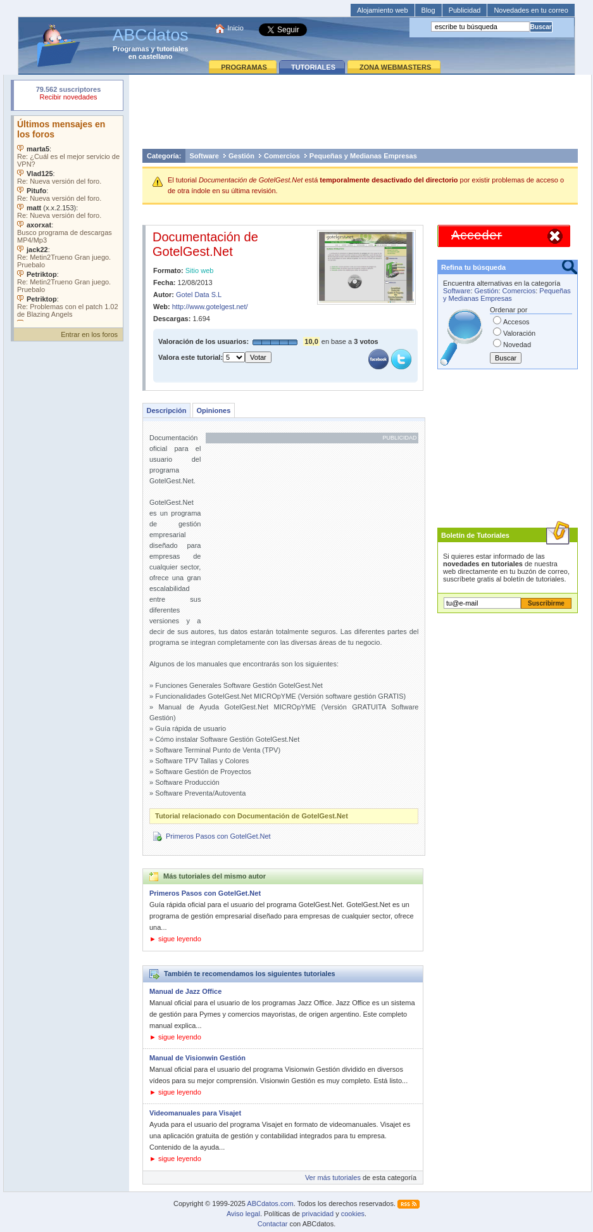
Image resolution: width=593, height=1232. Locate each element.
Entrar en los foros (89, 334)
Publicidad (465, 10)
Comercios (282, 156)
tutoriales (173, 49)
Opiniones (213, 410)
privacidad (318, 1213)
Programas (131, 49)
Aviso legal (243, 1213)
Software (204, 156)
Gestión (241, 156)
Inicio (235, 28)
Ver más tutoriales (333, 1177)
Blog (428, 10)
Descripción (167, 410)
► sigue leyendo (175, 939)
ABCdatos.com (270, 1203)
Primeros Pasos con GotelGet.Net (218, 836)
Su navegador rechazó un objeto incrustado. (68, 95)
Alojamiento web (382, 10)
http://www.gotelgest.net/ (210, 306)
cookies (353, 1213)
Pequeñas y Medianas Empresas (363, 156)
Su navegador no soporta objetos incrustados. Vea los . (68, 218)
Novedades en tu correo (531, 10)
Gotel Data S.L (199, 294)
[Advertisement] (360, 111)
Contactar (273, 1224)
